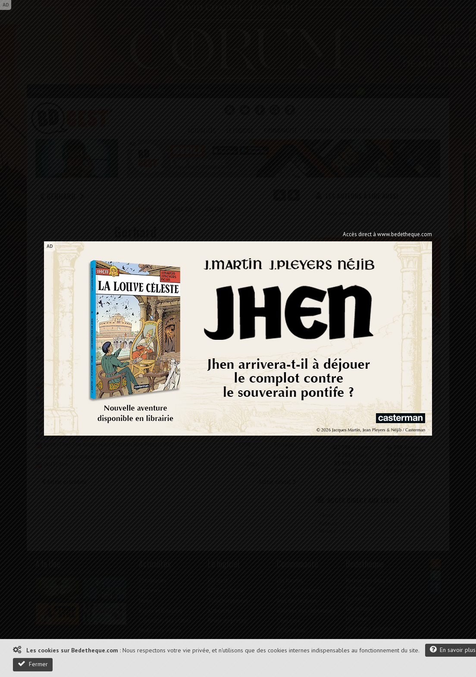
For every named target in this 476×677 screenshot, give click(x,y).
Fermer (33, 664)
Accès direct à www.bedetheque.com (387, 234)
